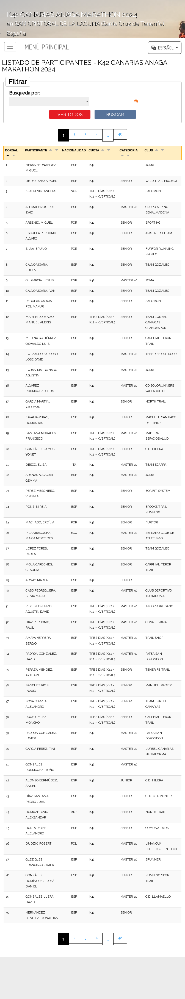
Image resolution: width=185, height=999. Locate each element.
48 (121, 136)
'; (92, 19)
